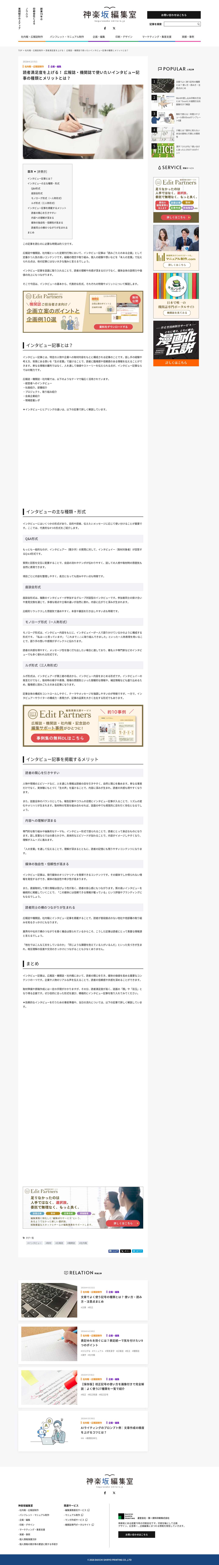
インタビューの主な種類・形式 (43, 183)
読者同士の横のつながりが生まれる (49, 227)
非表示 (42, 171)
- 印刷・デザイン (26, 1524)
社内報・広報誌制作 (32, 36)
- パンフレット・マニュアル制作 (33, 1514)
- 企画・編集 (24, 1519)
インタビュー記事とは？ (40, 178)
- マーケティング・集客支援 (31, 1529)
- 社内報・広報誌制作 (28, 1510)
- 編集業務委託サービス (77, 1510)
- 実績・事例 (24, 1534)
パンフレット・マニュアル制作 (67, 36)
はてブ (137, 1250)
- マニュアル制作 (73, 1514)
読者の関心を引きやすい (43, 213)
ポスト (125, 1251)
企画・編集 (99, 36)
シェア (113, 1251)
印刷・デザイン (123, 36)
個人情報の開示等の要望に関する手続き (38, 1544)
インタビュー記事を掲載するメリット (47, 208)
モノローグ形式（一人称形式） (47, 198)
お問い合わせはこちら (174, 15)
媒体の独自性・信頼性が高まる (47, 222)
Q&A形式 (35, 188)
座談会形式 (37, 193)
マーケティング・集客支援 (156, 36)
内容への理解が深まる (42, 217)
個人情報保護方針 (27, 1539)
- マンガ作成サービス (75, 1519)
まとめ (31, 232)
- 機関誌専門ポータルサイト (79, 1524)
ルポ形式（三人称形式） (43, 203)
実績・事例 (188, 36)
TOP (20, 50)
